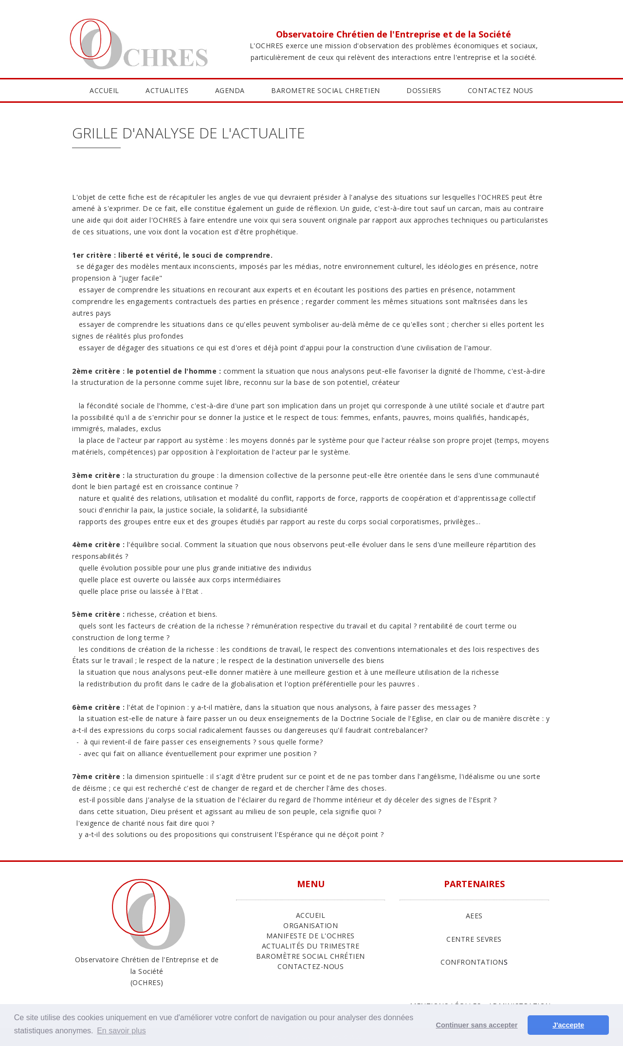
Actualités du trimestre (311, 946)
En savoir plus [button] (121, 1031)
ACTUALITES (167, 90)
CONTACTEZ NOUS (500, 90)
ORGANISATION (310, 925)
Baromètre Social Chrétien (310, 956)
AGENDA (230, 90)
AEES (474, 915)
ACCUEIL (104, 90)
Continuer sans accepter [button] (477, 1025)
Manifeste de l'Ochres (310, 935)
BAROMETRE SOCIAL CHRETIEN (325, 90)
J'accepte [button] (568, 1025)
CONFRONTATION (472, 962)
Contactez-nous (310, 966)
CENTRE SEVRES (474, 939)
